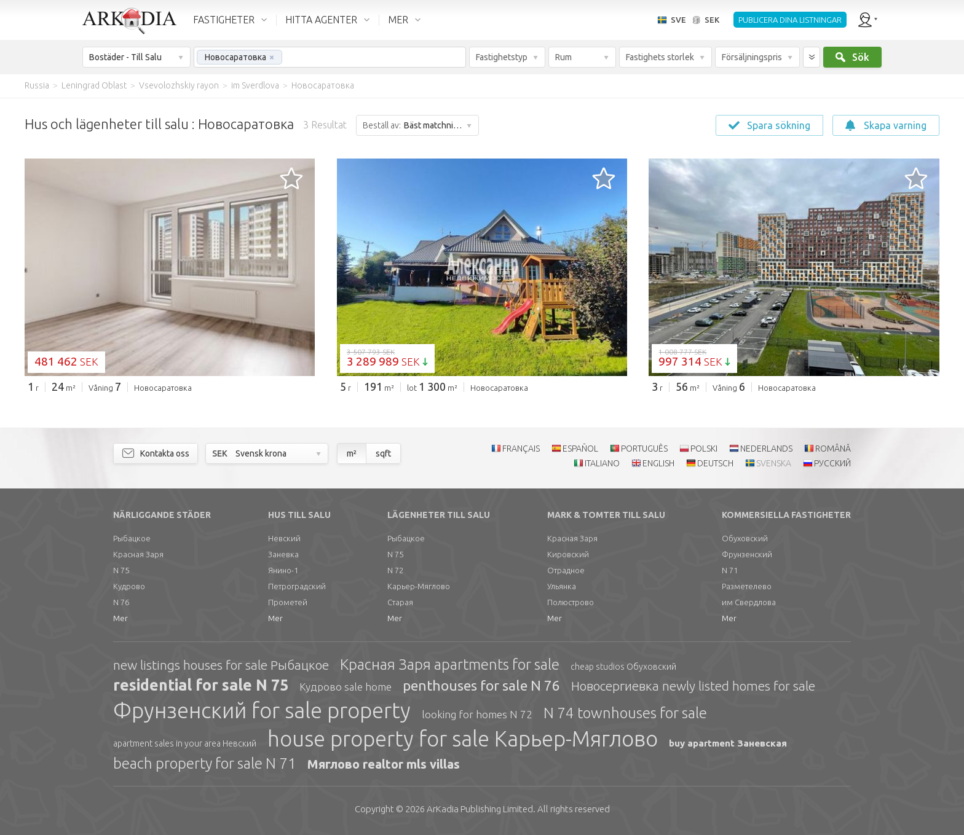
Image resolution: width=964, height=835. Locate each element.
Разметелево (747, 586)
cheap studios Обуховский (623, 667)
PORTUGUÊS (644, 448)
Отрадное (566, 570)
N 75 (121, 570)
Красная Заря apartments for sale (449, 664)
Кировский (568, 554)
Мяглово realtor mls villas (383, 764)
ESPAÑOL (580, 448)
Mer (120, 618)
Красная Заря (138, 554)
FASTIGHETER (224, 19)
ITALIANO (602, 463)
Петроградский (297, 586)
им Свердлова (749, 602)
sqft (383, 453)
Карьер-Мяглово (418, 586)
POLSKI (703, 448)
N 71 (730, 570)
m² (352, 453)
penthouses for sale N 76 (481, 685)
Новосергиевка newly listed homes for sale (693, 685)
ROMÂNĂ (833, 448)
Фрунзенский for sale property (262, 710)
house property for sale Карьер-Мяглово (462, 738)
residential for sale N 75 (200, 685)
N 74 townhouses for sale (625, 713)
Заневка (283, 554)
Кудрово (129, 586)
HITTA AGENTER (321, 19)
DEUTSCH (715, 463)
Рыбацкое (132, 538)
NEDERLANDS (766, 448)
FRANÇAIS (521, 448)
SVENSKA (773, 463)
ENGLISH (658, 463)
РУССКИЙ (832, 463)
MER (398, 19)
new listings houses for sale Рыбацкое (221, 664)
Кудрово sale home (345, 686)
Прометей (287, 602)
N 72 (395, 570)
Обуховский (745, 538)
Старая (400, 602)
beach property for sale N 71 (204, 763)
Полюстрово (570, 602)
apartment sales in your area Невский (184, 743)
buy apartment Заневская (728, 743)
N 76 (121, 602)
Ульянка (561, 586)
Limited (480, 809)
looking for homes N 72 (477, 714)
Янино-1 (283, 570)
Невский (284, 538)
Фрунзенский (747, 554)
